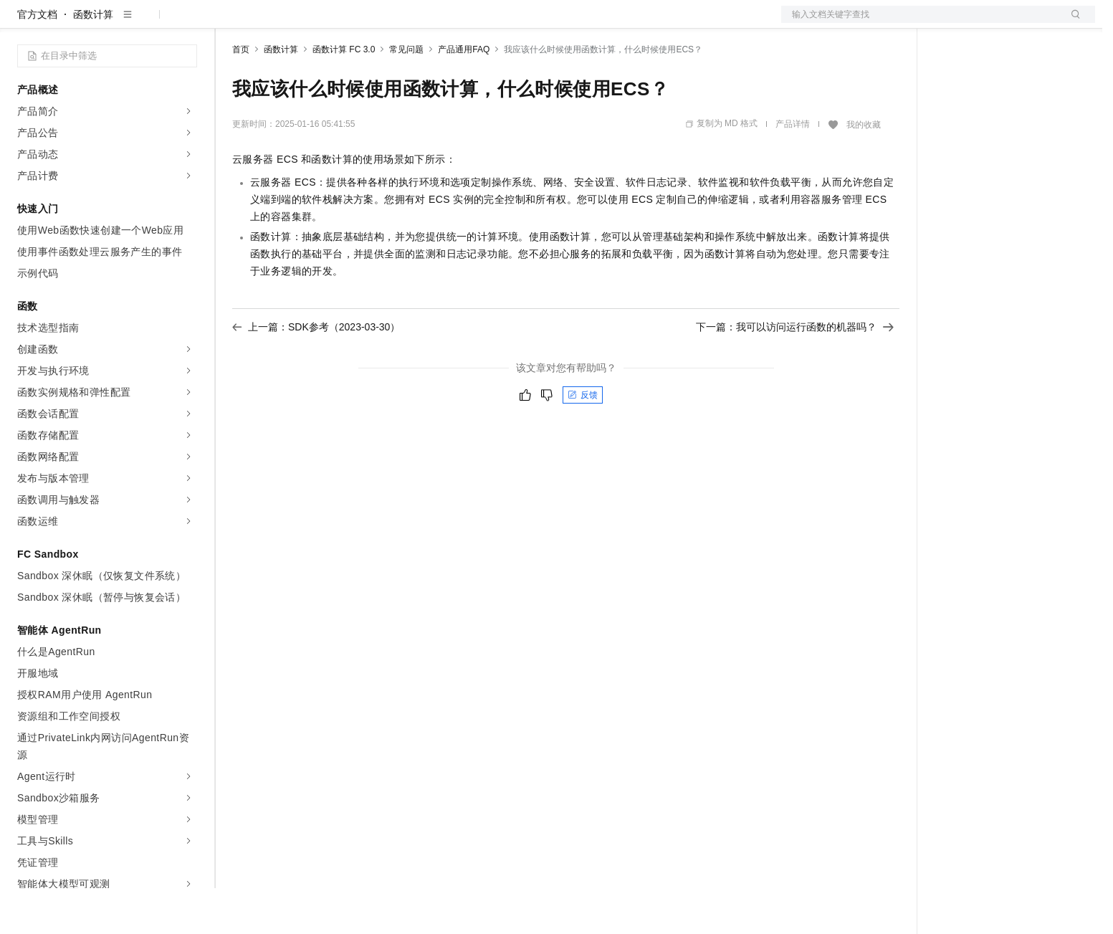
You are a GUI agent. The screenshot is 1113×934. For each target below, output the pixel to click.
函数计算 (93, 60)
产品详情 (792, 170)
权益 (275, 23)
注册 (1019, 23)
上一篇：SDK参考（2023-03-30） (316, 372)
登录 (1071, 23)
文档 (920, 23)
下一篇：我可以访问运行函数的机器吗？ (795, 372)
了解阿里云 (472, 23)
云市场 (349, 23)
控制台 (985, 23)
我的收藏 (863, 171)
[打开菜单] (23, 23)
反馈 (583, 441)
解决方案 (231, 23)
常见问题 (406, 95)
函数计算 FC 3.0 (343, 95)
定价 (310, 23)
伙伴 (388, 23)
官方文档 (37, 60)
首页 (240, 95)
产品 (186, 23)
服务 (423, 23)
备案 (950, 23)
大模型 (147, 23)
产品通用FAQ (463, 95)
